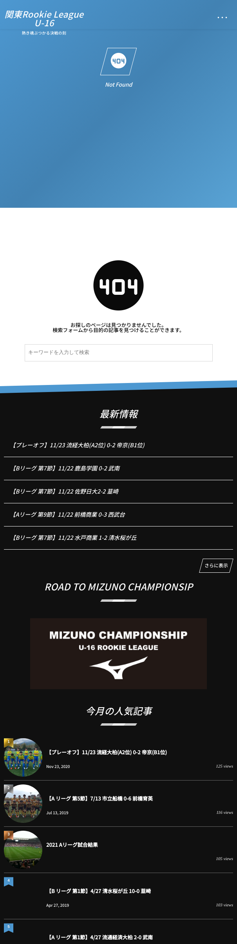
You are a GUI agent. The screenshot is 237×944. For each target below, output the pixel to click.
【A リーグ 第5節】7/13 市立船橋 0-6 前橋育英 (99, 798)
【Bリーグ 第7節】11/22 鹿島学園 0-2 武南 (64, 472)
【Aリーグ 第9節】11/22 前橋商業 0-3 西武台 (67, 519)
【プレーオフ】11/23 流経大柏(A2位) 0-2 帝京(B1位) (77, 449)
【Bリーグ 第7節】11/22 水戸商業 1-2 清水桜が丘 (73, 542)
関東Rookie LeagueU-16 (44, 18)
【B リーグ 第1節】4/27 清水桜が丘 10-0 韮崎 (98, 891)
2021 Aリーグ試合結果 (72, 844)
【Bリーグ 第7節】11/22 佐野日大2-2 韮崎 (64, 496)
